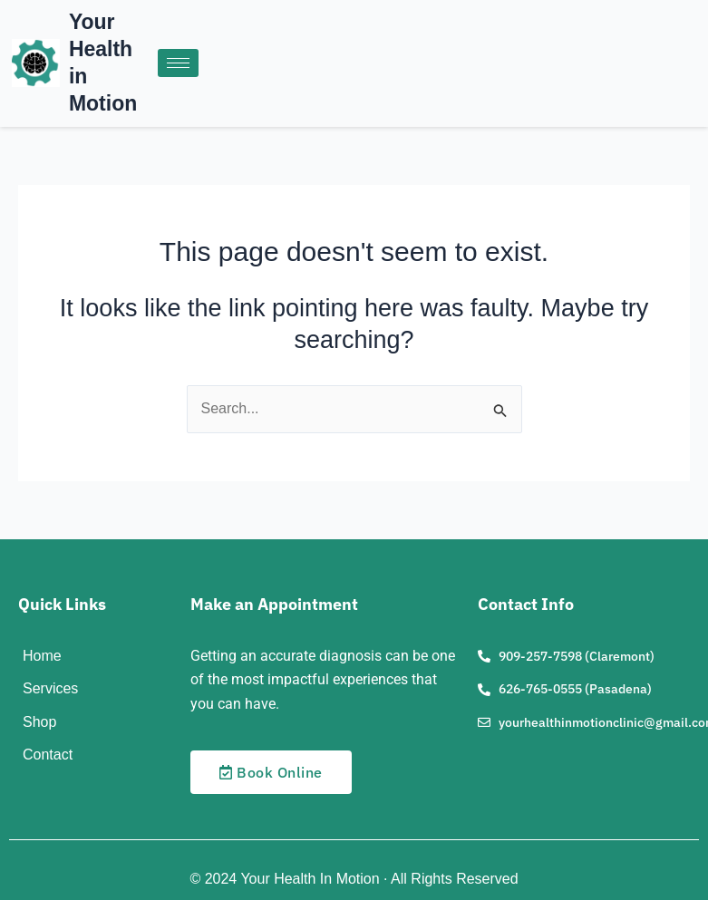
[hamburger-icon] (178, 63)
